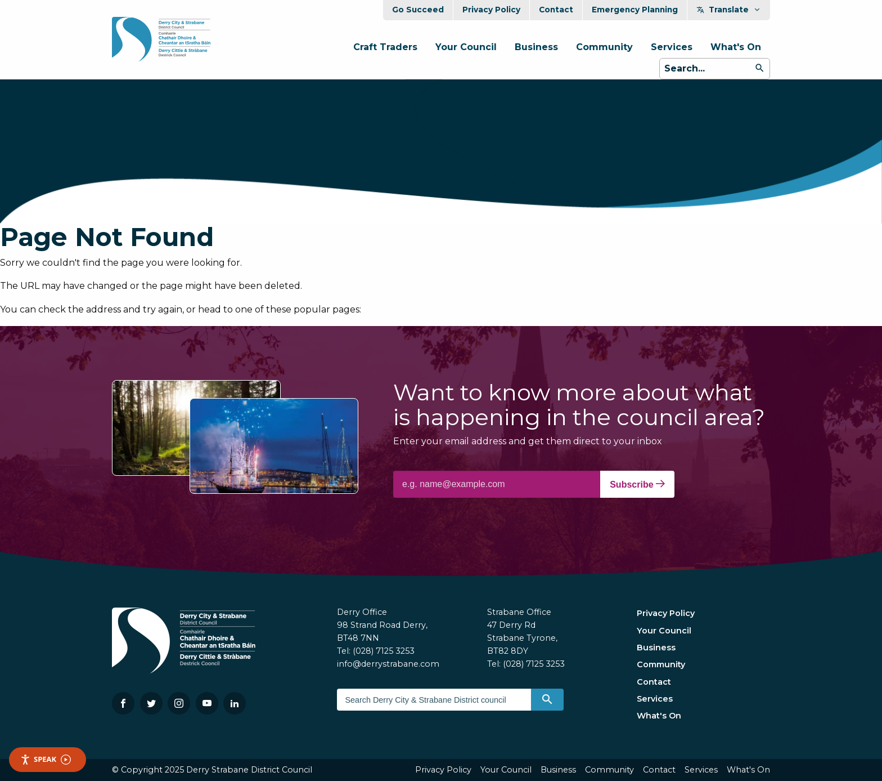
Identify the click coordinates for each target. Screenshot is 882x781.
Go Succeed (418, 9)
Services (671, 47)
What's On (735, 47)
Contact (556, 9)
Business (536, 47)
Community (604, 47)
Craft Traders (385, 47)
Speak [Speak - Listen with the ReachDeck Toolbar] (45, 759)
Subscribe (637, 484)
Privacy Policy (491, 9)
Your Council (466, 47)
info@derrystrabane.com (388, 664)
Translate (728, 9)
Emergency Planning (635, 9)
